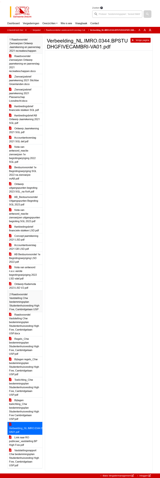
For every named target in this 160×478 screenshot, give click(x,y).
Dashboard (13, 23)
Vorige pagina (140, 40)
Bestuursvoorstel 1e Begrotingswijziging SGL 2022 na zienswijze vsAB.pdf (23, 173)
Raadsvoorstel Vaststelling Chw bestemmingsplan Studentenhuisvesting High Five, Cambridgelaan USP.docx (24, 324)
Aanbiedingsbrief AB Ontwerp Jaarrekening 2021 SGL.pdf (24, 119)
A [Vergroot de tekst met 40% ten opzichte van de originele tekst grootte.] (150, 30)
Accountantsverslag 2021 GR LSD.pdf (22, 247)
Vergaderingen (31, 23)
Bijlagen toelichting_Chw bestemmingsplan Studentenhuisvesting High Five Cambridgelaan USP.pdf (24, 409)
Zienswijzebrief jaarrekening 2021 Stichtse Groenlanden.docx (24, 80)
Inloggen (145, 475)
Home (27, 30)
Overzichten (49, 23)
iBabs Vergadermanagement (118, 475)
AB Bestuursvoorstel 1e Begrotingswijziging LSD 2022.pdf (24, 258)
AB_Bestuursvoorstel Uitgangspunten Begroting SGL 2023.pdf (23, 201)
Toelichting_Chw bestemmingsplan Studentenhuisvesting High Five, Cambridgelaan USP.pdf (24, 387)
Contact (94, 23)
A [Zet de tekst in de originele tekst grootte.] (139, 30)
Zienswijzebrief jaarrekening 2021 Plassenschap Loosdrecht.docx (20, 95)
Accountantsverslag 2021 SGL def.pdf (22, 139)
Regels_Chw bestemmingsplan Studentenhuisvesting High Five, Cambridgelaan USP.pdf (24, 346)
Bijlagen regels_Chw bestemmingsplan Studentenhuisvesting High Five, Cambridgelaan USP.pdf (24, 367)
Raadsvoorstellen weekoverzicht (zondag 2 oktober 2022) (70, 30)
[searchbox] (117, 14)
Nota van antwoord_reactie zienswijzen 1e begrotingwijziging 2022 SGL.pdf (22, 154)
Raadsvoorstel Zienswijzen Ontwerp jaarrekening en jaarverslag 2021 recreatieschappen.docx (24, 63)
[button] (147, 14)
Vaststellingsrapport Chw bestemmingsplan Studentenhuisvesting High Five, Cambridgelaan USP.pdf (24, 458)
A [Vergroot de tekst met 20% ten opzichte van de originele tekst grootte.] (145, 30)
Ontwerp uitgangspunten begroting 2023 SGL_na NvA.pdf (23, 188)
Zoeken (96, 8)
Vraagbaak (81, 23)
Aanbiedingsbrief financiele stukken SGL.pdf (24, 108)
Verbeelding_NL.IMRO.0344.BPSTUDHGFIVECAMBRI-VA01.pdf (25, 428)
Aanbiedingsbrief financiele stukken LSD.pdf (24, 228)
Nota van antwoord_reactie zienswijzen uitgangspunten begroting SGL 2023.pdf (24, 216)
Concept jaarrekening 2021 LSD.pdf (23, 238)
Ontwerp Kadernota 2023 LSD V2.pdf (22, 286)
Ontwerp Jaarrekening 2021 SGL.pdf (24, 130)
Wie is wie (66, 23)
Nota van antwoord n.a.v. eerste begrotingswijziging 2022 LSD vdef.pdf (23, 273)
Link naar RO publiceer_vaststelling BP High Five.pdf (23, 441)
